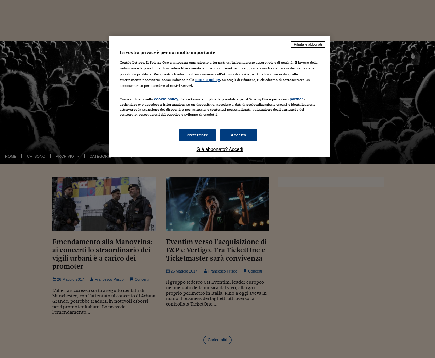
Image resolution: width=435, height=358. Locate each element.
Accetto (238, 135)
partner (296, 99)
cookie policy (207, 80)
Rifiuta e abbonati (308, 44)
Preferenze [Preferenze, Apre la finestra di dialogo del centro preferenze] (197, 135)
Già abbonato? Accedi (220, 149)
